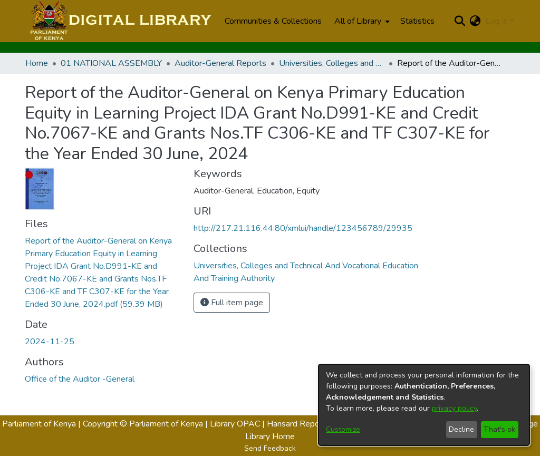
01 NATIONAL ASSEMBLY (111, 63)
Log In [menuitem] (496, 21)
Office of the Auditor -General (79, 379)
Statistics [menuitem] (417, 21)
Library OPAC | (238, 424)
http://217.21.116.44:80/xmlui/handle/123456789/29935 (303, 228)
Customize (343, 429)
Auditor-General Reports (220, 63)
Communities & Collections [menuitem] (273, 21)
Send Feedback (270, 448)
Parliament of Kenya (39, 424)
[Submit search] (460, 21)
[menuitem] (361, 21)
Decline (461, 429)
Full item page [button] (231, 302)
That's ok (499, 429)
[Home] (119, 21)
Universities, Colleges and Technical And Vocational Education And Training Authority (331, 63)
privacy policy (454, 408)
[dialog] (424, 404)
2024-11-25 (49, 341)
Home (36, 63)
